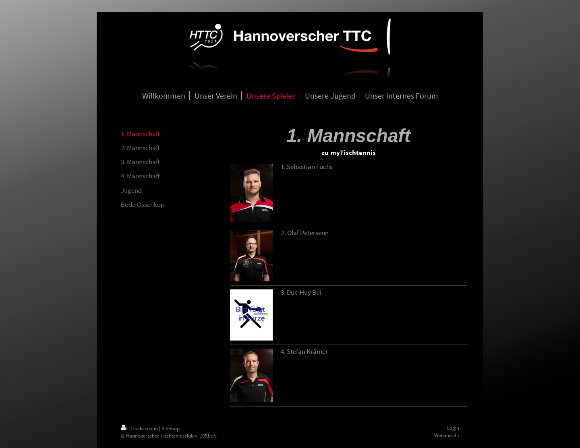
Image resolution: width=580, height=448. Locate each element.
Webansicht (446, 435)
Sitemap (171, 428)
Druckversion (140, 428)
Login (453, 428)
